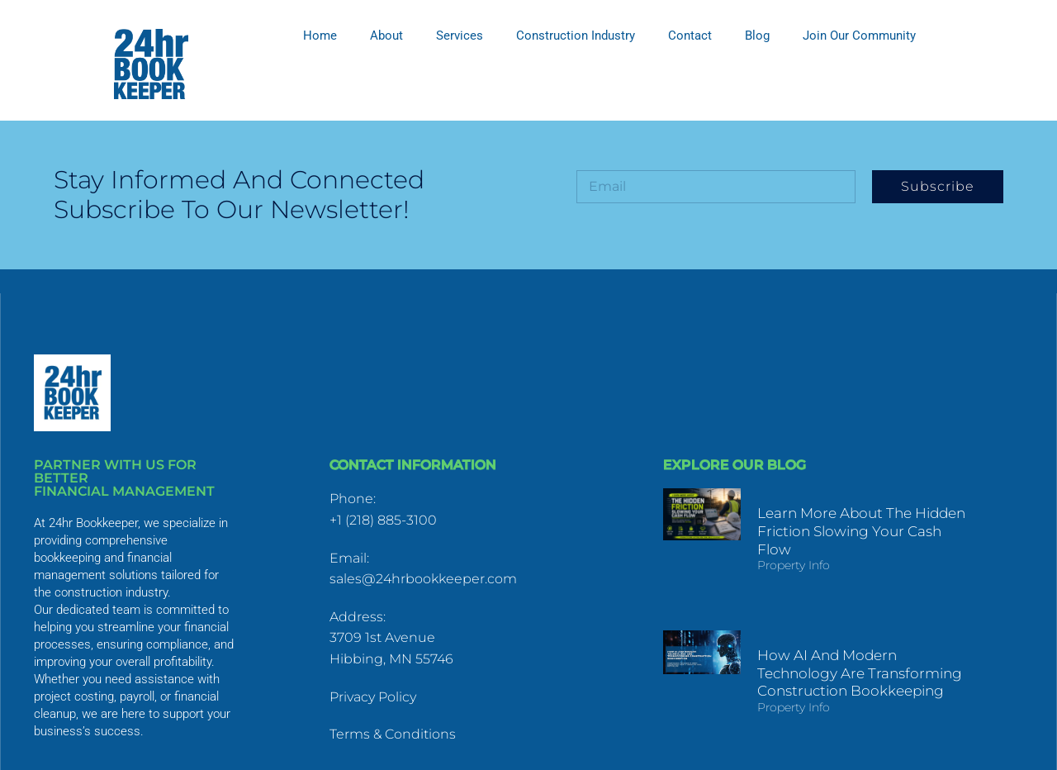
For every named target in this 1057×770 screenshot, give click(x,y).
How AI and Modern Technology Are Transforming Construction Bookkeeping (856, 657)
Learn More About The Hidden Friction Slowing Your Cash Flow (855, 531)
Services (459, 35)
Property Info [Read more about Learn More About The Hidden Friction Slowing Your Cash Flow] (783, 565)
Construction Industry (575, 35)
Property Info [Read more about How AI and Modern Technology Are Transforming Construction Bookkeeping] (783, 691)
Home (320, 35)
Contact (690, 35)
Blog (757, 35)
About (386, 35)
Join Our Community (859, 35)
